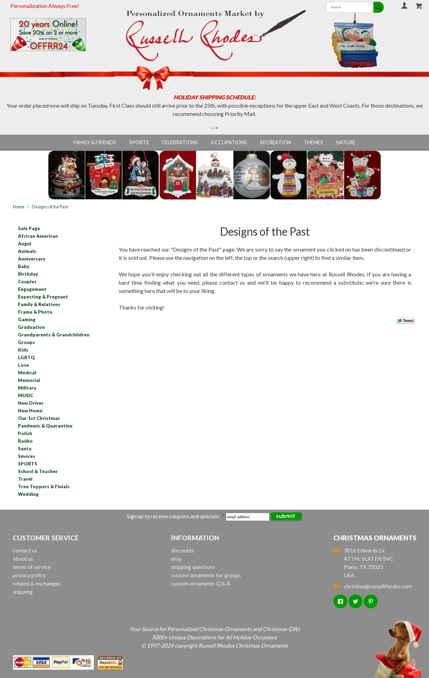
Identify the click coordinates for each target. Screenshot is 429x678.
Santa (24, 448)
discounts (182, 550)
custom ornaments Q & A (200, 583)
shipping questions (193, 566)
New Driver (30, 403)
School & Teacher (38, 471)
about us (23, 558)
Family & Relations (39, 304)
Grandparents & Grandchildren (53, 334)
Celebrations (180, 142)
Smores (26, 456)
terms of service (32, 566)
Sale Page (29, 228)
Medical (27, 372)
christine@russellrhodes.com (372, 586)
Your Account (404, 5)
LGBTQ (26, 357)
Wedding (28, 494)
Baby (23, 266)
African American (38, 236)
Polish (25, 433)
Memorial (29, 380)
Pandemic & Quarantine (45, 426)
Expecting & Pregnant (43, 296)
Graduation (31, 327)
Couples (27, 281)
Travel (25, 479)
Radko (25, 441)
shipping (23, 591)
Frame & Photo (35, 312)
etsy (176, 558)
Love (23, 365)
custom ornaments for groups (206, 575)
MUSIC (25, 395)
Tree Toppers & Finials (44, 486)
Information (195, 538)
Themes (313, 142)
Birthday (28, 274)
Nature (345, 142)
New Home (30, 410)
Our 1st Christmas (39, 418)
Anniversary (31, 259)
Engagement (32, 289)
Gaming (27, 319)
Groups (26, 342)
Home (19, 206)
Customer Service (46, 538)
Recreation (275, 142)
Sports (139, 142)
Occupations (229, 142)
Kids (23, 350)
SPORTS (27, 463)
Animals (27, 251)
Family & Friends (95, 142)
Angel (24, 243)
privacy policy (29, 575)
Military (27, 388)
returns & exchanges (36, 583)
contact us (232, 282)
